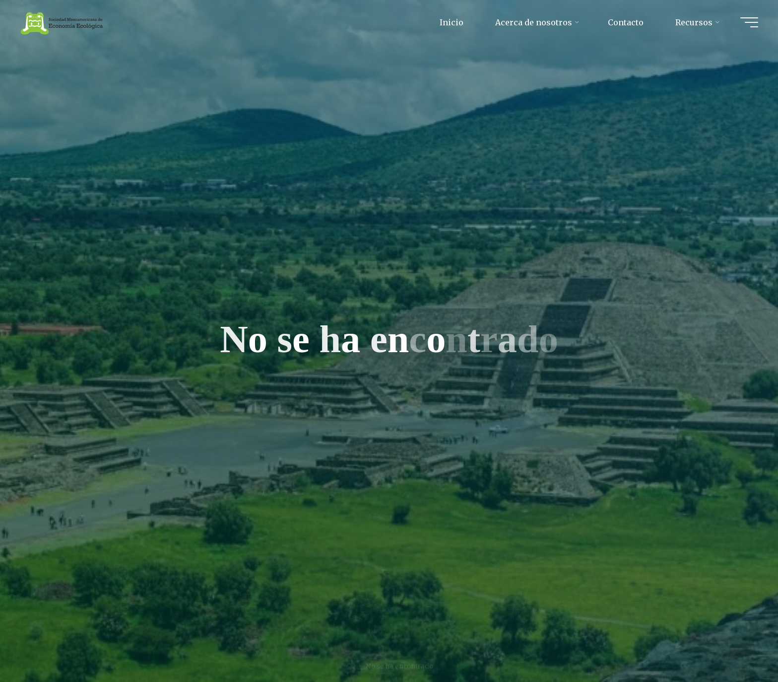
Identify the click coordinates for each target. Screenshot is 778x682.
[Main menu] (749, 22)
